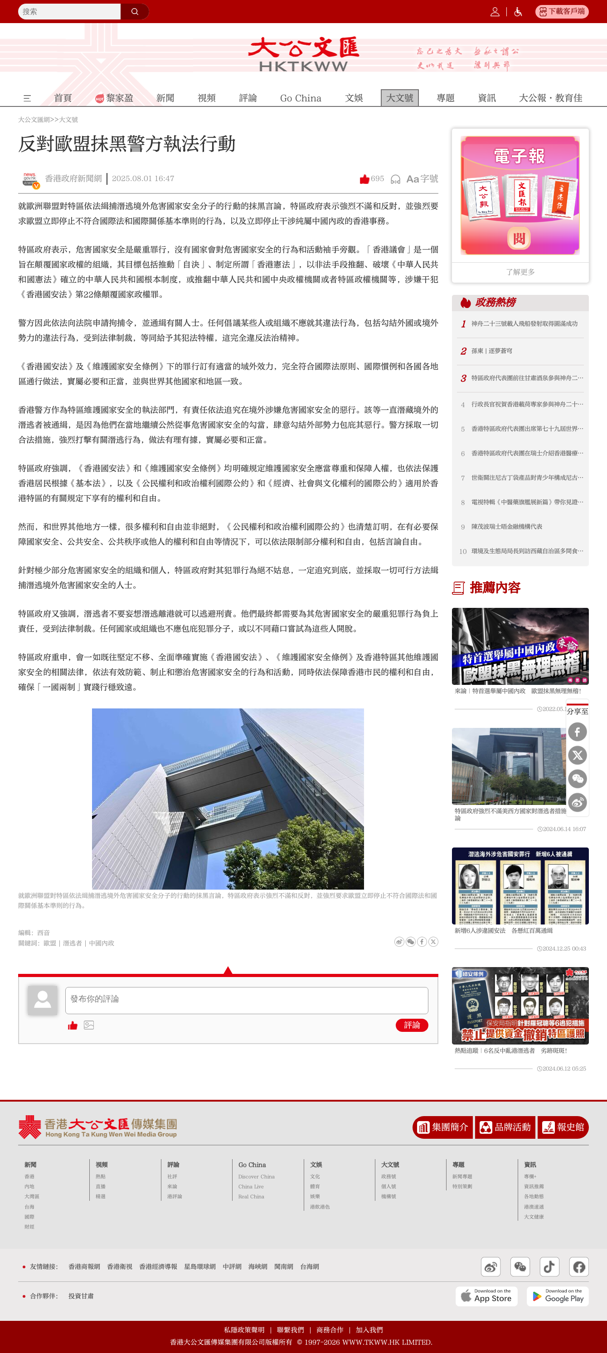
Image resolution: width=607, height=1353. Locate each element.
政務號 (388, 1177)
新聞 (30, 1165)
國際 (29, 1217)
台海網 (309, 1267)
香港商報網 (84, 1267)
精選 (101, 1196)
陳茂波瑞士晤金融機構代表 (506, 526)
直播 (101, 1186)
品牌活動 (513, 1127)
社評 (172, 1177)
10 (463, 551)
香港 (29, 1177)
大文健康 (534, 1217)
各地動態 (534, 1196)
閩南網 (283, 1267)
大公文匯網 (34, 120)
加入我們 (369, 1330)
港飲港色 (320, 1207)
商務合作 (330, 1330)
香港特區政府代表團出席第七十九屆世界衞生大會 (527, 429)
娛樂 (315, 1196)
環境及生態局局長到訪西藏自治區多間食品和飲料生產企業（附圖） (527, 551)
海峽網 (257, 1267)
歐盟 (50, 943)
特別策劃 (462, 1186)
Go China (252, 1165)
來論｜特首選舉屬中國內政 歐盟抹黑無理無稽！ (519, 691)
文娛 (316, 1165)
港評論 (174, 1196)
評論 (412, 1025)
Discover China (256, 1177)
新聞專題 (462, 1177)
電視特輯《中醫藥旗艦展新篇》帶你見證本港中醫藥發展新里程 (527, 502)
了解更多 (520, 272)
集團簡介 (450, 1127)
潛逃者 (72, 943)
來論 (172, 1186)
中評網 (232, 1267)
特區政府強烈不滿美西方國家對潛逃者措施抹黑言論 (519, 815)
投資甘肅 (81, 1296)
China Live (251, 1186)
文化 (315, 1177)
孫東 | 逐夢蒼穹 (491, 351)
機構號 (388, 1196)
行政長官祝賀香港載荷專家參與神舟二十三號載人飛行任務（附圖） (527, 404)
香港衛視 (119, 1267)
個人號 (388, 1186)
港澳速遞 (534, 1207)
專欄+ (530, 1177)
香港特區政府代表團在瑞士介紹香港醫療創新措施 (527, 453)
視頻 (101, 1165)
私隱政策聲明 (244, 1330)
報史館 (570, 1127)
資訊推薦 (534, 1186)
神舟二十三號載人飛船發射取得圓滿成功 (524, 323)
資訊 (530, 1165)
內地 (29, 1186)
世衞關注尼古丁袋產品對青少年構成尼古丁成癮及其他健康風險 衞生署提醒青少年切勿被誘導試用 (527, 477)
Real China (251, 1196)
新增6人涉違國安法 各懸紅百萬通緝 (504, 930)
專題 (458, 1165)
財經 (29, 1227)
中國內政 (101, 943)
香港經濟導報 (158, 1267)
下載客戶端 (567, 11)
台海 (29, 1207)
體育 (315, 1186)
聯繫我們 (290, 1330)
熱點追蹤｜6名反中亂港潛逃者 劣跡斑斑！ (512, 1050)
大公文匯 (303, 54)
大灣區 (31, 1196)
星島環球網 (200, 1267)
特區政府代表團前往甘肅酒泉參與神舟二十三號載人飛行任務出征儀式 (527, 378)
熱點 (101, 1177)
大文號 (68, 120)
